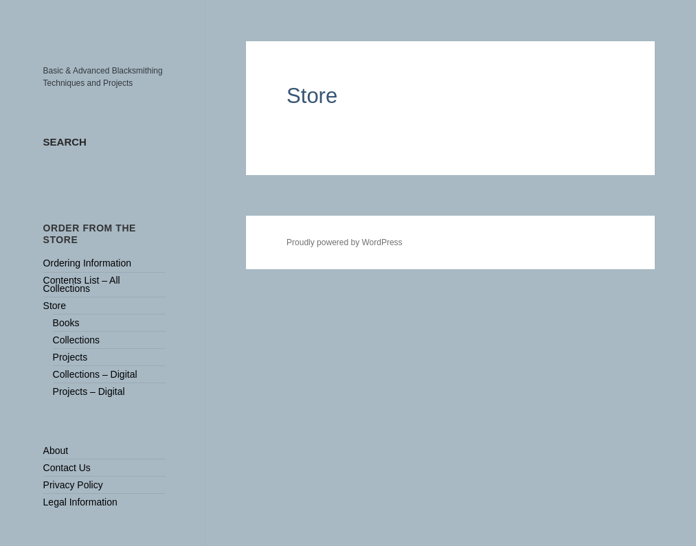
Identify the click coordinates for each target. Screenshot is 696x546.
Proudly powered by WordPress (345, 242)
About (56, 450)
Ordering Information (87, 263)
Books (66, 322)
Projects (70, 357)
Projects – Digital (89, 391)
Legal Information (80, 502)
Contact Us (67, 467)
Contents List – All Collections (81, 284)
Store (54, 305)
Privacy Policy (73, 484)
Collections (76, 339)
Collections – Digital (95, 374)
